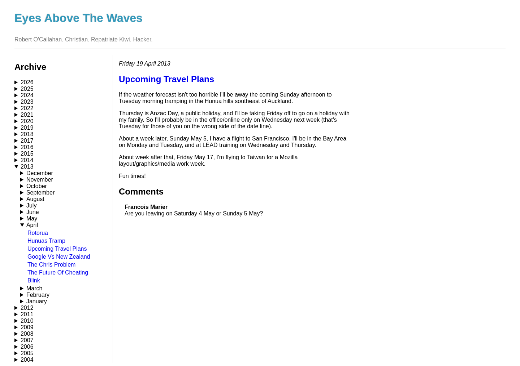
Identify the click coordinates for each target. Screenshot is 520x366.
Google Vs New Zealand (58, 257)
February (37, 295)
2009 (27, 327)
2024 (27, 95)
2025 (27, 89)
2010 (27, 321)
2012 (27, 308)
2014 (27, 160)
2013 (27, 167)
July (31, 205)
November (39, 180)
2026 (27, 82)
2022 (27, 108)
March (34, 288)
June (32, 212)
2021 (27, 115)
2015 (27, 154)
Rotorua (37, 233)
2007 (27, 340)
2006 (27, 347)
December (39, 173)
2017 (27, 141)
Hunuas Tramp (46, 241)
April (32, 225)
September (40, 192)
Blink (33, 280)
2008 (27, 334)
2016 (27, 147)
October (36, 186)
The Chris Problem (51, 265)
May (31, 218)
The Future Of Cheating (57, 272)
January (36, 301)
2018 (27, 134)
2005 (27, 353)
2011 (27, 314)
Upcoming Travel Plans (57, 249)
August (35, 199)
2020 (27, 121)
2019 (27, 128)
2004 (27, 360)
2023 (27, 102)
